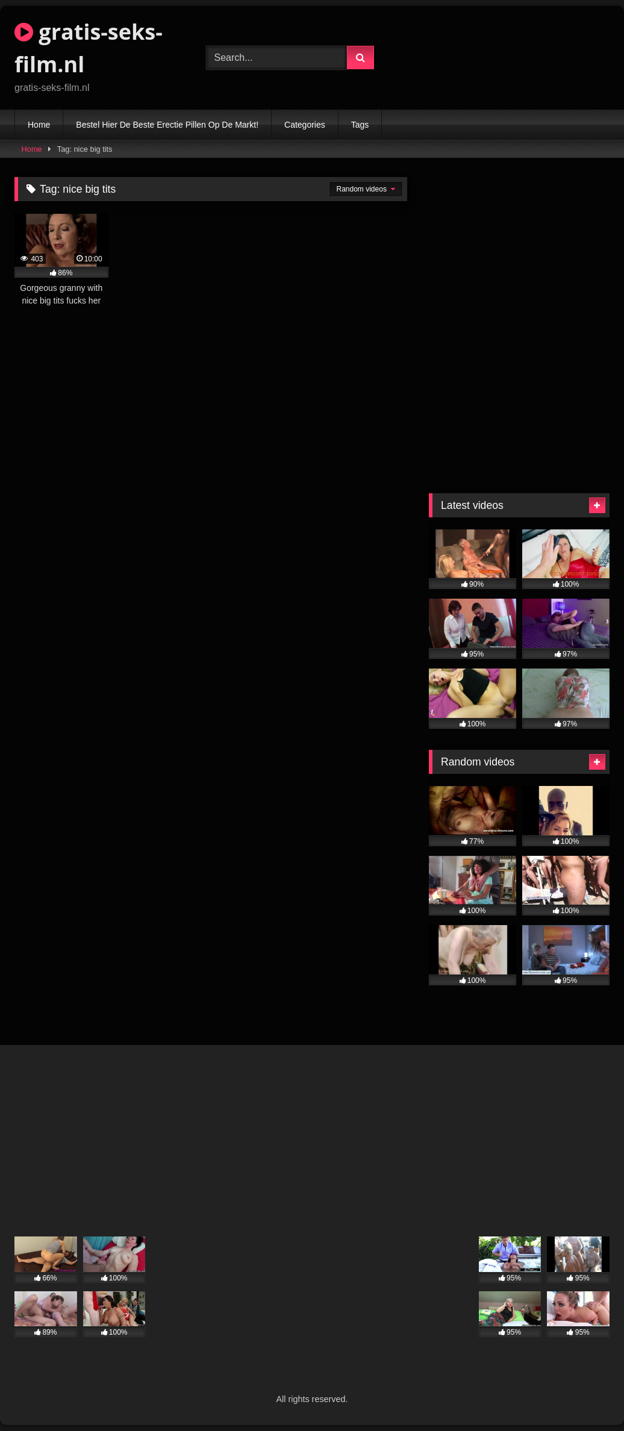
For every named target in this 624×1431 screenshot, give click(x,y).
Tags (360, 124)
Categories (304, 124)
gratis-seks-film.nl (88, 48)
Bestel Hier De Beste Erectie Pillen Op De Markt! (167, 124)
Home (39, 124)
